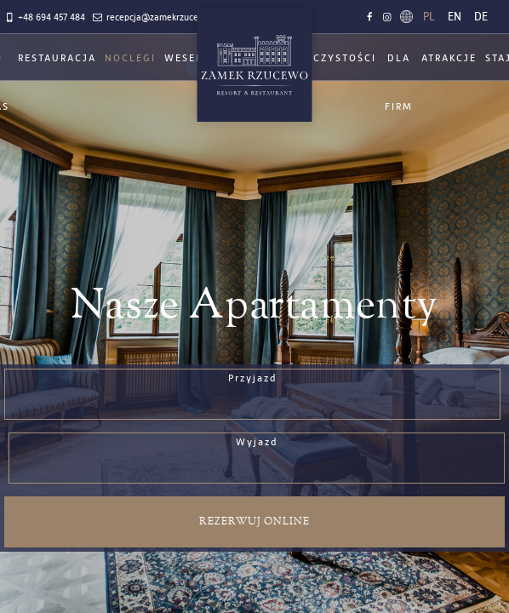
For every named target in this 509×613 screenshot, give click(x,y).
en (454, 17)
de (481, 17)
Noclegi (130, 59)
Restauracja (57, 59)
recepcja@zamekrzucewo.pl (155, 17)
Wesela (187, 59)
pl (429, 17)
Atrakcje (449, 59)
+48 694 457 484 (44, 17)
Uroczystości (332, 59)
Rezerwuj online (254, 521)
